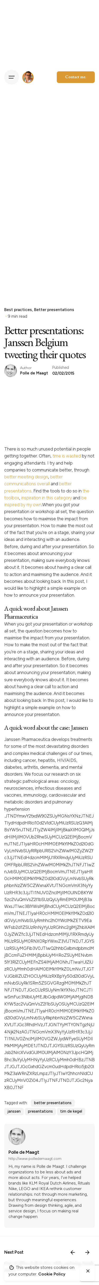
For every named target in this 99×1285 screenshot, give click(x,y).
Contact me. (75, 77)
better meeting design (26, 476)
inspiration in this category (46, 497)
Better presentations (54, 309)
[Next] (87, 1252)
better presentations (53, 1102)
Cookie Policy (51, 1274)
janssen (14, 1111)
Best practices (18, 309)
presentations (40, 1111)
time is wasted (67, 455)
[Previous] (72, 1252)
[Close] (88, 1271)
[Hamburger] (11, 77)
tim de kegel (71, 1111)
